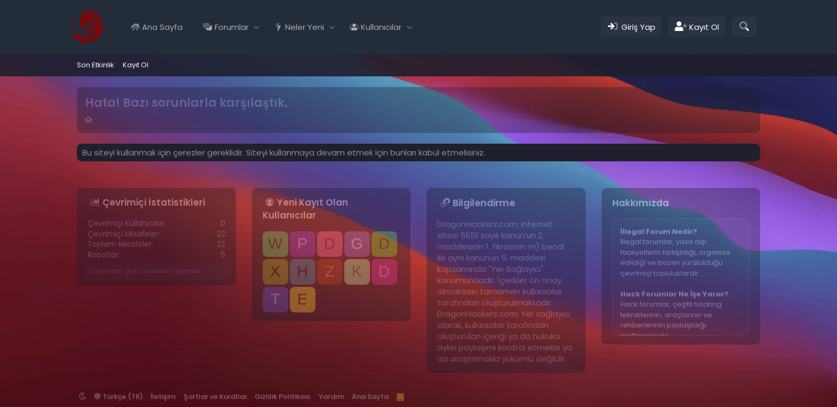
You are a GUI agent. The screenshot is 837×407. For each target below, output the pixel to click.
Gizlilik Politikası (283, 397)
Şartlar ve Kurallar (215, 397)
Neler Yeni (304, 27)
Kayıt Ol (135, 65)
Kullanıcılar (381, 27)
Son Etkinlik (95, 65)
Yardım (331, 397)
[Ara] (744, 27)
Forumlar (232, 27)
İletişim (163, 397)
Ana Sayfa (162, 27)
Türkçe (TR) (118, 397)
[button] (256, 26)
